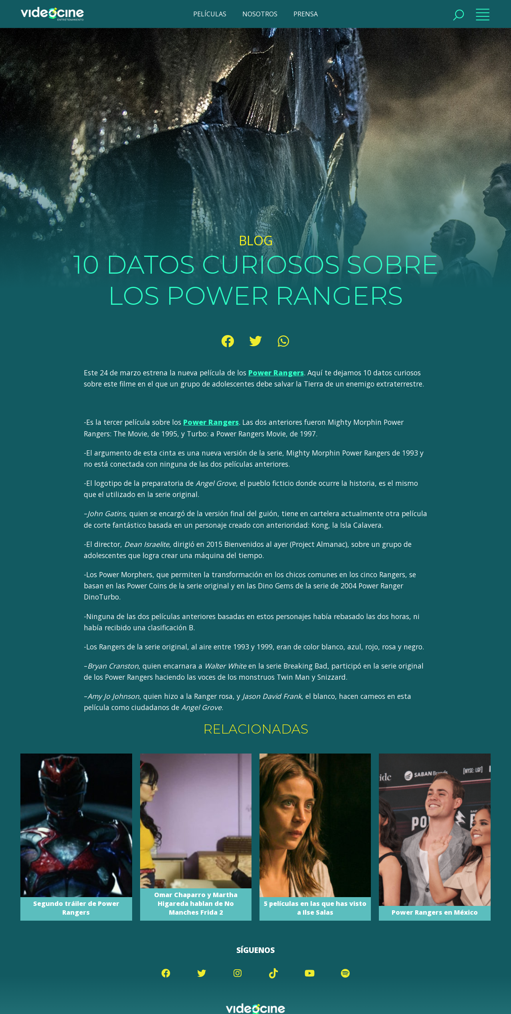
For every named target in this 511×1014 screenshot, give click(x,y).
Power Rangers (276, 372)
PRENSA (305, 14)
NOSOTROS (259, 14)
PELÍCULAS (209, 14)
